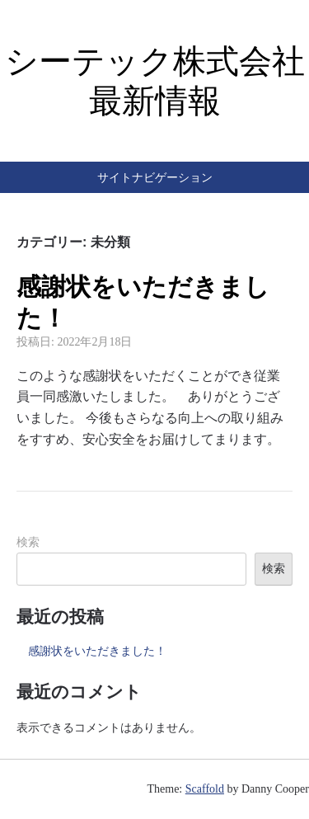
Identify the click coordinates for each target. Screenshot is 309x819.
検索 (28, 541)
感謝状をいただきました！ (97, 651)
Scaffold (204, 789)
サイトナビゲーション (155, 177)
